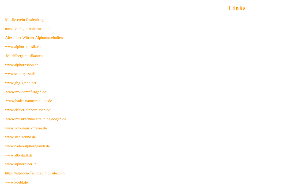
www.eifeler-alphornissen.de (27, 110)
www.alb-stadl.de (18, 155)
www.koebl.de (16, 182)
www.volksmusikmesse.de (26, 128)
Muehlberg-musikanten (25, 56)
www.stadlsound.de (20, 137)
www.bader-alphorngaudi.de (27, 146)
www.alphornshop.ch (21, 65)
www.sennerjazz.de (20, 74)
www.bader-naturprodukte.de (29, 101)
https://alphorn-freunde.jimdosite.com (35, 173)
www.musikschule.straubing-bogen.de (36, 119)
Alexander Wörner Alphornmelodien (34, 37)
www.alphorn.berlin (20, 164)
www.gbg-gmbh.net (20, 83)
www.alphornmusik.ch (23, 46)
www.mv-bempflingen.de (26, 92)
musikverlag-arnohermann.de (28, 29)
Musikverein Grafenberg (24, 19)
